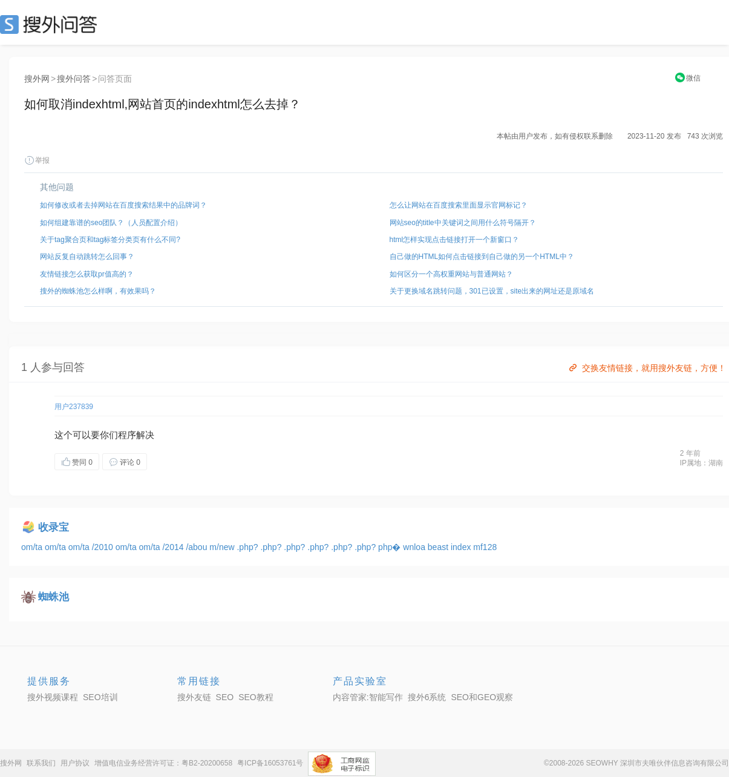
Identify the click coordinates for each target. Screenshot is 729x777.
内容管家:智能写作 (368, 697)
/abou (197, 547)
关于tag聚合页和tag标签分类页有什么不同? (110, 239)
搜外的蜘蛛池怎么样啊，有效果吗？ (98, 291)
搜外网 (37, 79)
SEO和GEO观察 (482, 697)
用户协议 (75, 763)
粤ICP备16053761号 (270, 763)
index (462, 547)
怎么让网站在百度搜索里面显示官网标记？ (459, 205)
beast (439, 547)
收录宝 (53, 527)
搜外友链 (194, 697)
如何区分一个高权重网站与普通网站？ (451, 274)
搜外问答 (74, 79)
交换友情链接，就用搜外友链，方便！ (646, 368)
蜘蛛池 (53, 597)
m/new (223, 547)
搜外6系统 (427, 697)
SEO (51, 24)
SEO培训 (100, 697)
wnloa (415, 547)
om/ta (33, 547)
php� (390, 547)
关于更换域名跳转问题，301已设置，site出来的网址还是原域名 (492, 291)
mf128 (485, 547)
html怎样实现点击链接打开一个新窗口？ (455, 239)
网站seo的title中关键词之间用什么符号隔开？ (463, 222)
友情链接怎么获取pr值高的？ (87, 274)
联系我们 (41, 763)
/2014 (174, 547)
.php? (248, 547)
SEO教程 (255, 697)
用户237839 (73, 406)
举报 (37, 160)
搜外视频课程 (52, 697)
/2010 (104, 547)
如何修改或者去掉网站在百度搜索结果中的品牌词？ (123, 205)
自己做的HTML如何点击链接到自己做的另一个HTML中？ (482, 256)
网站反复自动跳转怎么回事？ (87, 256)
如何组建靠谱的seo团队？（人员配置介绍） (111, 222)
